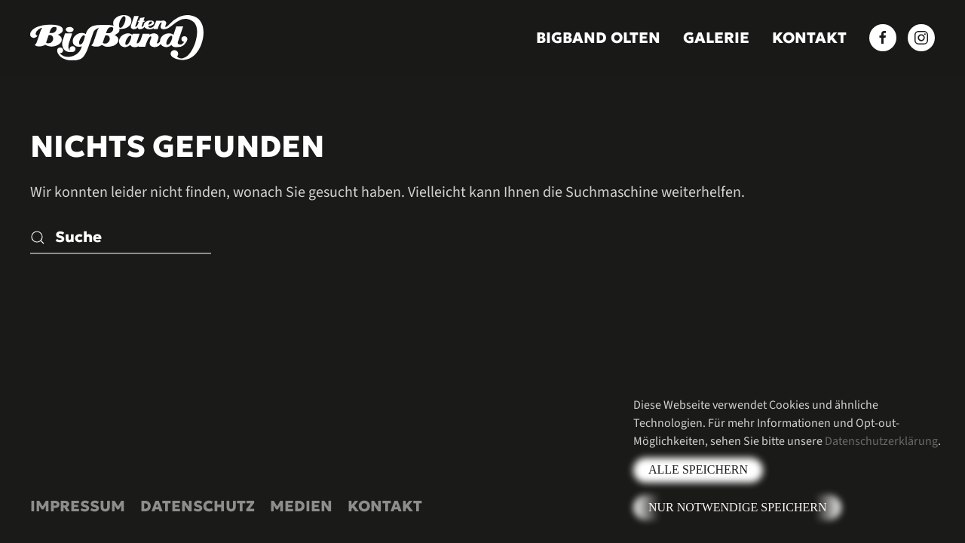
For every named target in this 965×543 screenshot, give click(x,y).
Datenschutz (197, 506)
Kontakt (809, 38)
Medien (301, 506)
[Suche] (120, 237)
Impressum (77, 506)
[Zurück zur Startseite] (117, 37)
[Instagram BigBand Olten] (921, 37)
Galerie (716, 38)
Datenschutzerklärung (881, 441)
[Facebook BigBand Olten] (882, 37)
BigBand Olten (598, 38)
